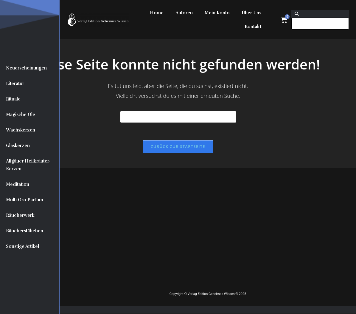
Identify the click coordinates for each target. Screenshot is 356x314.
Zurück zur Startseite (178, 147)
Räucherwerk (20, 215)
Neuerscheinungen (26, 68)
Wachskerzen (20, 130)
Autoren (184, 13)
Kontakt (253, 26)
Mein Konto (217, 13)
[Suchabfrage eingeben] (178, 117)
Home (157, 13)
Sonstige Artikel (22, 246)
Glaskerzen (18, 145)
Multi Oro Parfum (24, 199)
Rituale (13, 99)
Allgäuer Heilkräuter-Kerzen (28, 164)
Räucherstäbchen (24, 230)
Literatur (15, 83)
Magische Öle (20, 114)
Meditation (17, 184)
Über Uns (251, 13)
